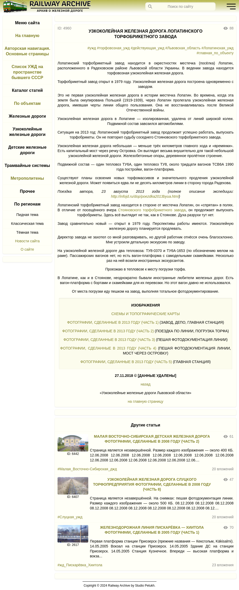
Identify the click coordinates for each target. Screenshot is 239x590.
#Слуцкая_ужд (70, 517)
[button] (230, 6)
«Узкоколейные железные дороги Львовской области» (145, 393)
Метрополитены (27, 178)
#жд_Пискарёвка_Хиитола (80, 565)
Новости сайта (27, 241)
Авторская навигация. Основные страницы (27, 51)
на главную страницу (145, 401)
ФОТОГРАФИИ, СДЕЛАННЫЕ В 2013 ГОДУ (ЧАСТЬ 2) (108, 331)
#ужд (91, 48)
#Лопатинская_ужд (218, 48)
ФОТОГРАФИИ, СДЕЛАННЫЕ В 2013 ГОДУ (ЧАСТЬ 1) (113, 322)
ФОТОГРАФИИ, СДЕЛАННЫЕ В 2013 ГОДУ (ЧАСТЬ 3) (109, 340)
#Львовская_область (182, 48)
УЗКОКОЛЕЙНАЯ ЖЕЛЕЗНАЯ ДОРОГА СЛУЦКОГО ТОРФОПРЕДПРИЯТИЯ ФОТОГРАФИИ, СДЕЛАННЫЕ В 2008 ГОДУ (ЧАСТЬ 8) (152, 484)
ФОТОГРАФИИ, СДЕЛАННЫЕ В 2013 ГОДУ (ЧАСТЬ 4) (108, 348)
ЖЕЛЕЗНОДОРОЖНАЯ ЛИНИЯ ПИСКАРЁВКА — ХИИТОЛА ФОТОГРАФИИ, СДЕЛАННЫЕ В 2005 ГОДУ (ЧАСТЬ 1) (152, 529)
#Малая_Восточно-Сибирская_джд (87, 469)
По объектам (27, 103)
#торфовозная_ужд (113, 48)
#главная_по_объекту (215, 53)
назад (145, 384)
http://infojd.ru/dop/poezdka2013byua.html (145, 196)
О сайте (27, 249)
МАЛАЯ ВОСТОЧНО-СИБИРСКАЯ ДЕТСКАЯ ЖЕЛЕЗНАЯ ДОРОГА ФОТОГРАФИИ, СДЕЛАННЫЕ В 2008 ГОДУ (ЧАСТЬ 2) (152, 438)
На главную (27, 35)
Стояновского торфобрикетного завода (152, 210)
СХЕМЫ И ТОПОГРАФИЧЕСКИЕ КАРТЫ (145, 314)
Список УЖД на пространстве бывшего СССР (27, 72)
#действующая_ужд (147, 48)
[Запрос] (180, 6)
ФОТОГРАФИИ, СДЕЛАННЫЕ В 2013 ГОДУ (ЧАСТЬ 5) (126, 362)
